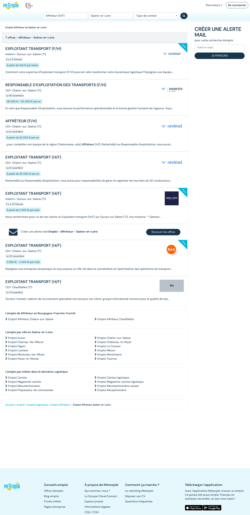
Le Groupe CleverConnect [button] (101, 496)
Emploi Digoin (17, 346)
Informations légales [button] (97, 507)
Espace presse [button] (94, 501)
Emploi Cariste (17, 377)
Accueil (9, 404)
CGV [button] (96, 512)
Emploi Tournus (107, 358)
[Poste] (65, 16)
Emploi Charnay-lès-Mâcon (26, 342)
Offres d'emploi (53, 491)
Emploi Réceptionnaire (111, 390)
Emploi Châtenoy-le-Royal (114, 342)
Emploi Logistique (37, 404)
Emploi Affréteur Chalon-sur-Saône (30, 319)
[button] (13, 486)
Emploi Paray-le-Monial (23, 358)
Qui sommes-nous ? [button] (97, 491)
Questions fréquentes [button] (138, 501)
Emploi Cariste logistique (113, 377)
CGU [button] (87, 512)
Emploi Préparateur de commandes (30, 390)
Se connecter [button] (237, 5)
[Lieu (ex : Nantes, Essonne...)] (111, 16)
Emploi (21, 404)
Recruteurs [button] (214, 5)
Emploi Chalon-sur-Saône (114, 338)
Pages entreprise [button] (54, 507)
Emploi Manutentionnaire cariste (118, 386)
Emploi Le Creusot (108, 346)
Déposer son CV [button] (135, 496)
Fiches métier (52, 501)
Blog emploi (51, 496)
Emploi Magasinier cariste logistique (120, 382)
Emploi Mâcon (106, 350)
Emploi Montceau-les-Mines (26, 354)
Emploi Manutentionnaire (24, 386)
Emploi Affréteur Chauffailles (115, 319)
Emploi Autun (16, 338)
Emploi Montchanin (109, 354)
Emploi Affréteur (60, 404)
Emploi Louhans (18, 350)
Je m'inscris (219, 55)
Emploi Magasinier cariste (24, 382)
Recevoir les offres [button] (163, 232)
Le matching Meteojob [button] (139, 491)
